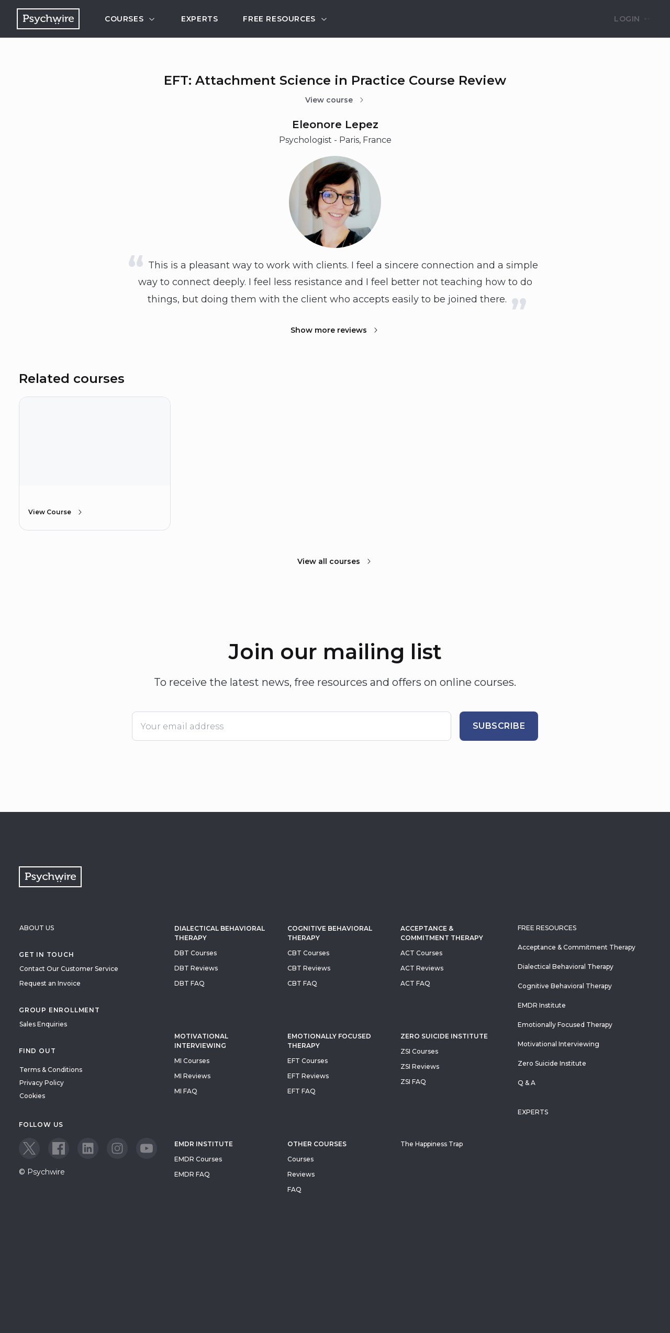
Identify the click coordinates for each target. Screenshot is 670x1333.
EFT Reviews (308, 1076)
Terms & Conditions (50, 1070)
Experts (199, 19)
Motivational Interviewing (201, 1040)
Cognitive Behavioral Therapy (329, 933)
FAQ (294, 1189)
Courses (130, 19)
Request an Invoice (50, 983)
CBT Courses (308, 953)
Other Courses (317, 1144)
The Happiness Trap (431, 1144)
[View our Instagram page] (117, 1148)
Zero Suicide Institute (552, 1063)
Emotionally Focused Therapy (329, 1040)
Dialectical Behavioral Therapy (219, 933)
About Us (36, 928)
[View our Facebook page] (58, 1148)
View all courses (335, 561)
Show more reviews (335, 330)
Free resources (285, 19)
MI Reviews (192, 1076)
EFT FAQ (301, 1091)
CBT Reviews (308, 968)
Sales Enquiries (43, 1024)
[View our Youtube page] (146, 1148)
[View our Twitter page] (29, 1148)
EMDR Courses (198, 1159)
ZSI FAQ (413, 1082)
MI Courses (191, 1061)
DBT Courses (195, 953)
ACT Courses (421, 953)
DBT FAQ (189, 983)
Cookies (32, 1096)
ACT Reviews (421, 968)
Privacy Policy (41, 1083)
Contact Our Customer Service (68, 969)
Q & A (526, 1083)
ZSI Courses (419, 1051)
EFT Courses (307, 1061)
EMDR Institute (203, 1144)
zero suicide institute (444, 1036)
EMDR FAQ (192, 1174)
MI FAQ (185, 1091)
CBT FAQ (302, 983)
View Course (56, 512)
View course (335, 100)
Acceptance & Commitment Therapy (441, 933)
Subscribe (499, 726)
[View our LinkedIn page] (87, 1148)
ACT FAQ (415, 983)
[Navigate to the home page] (48, 18)
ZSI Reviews (419, 1066)
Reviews (301, 1174)
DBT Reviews (196, 968)
